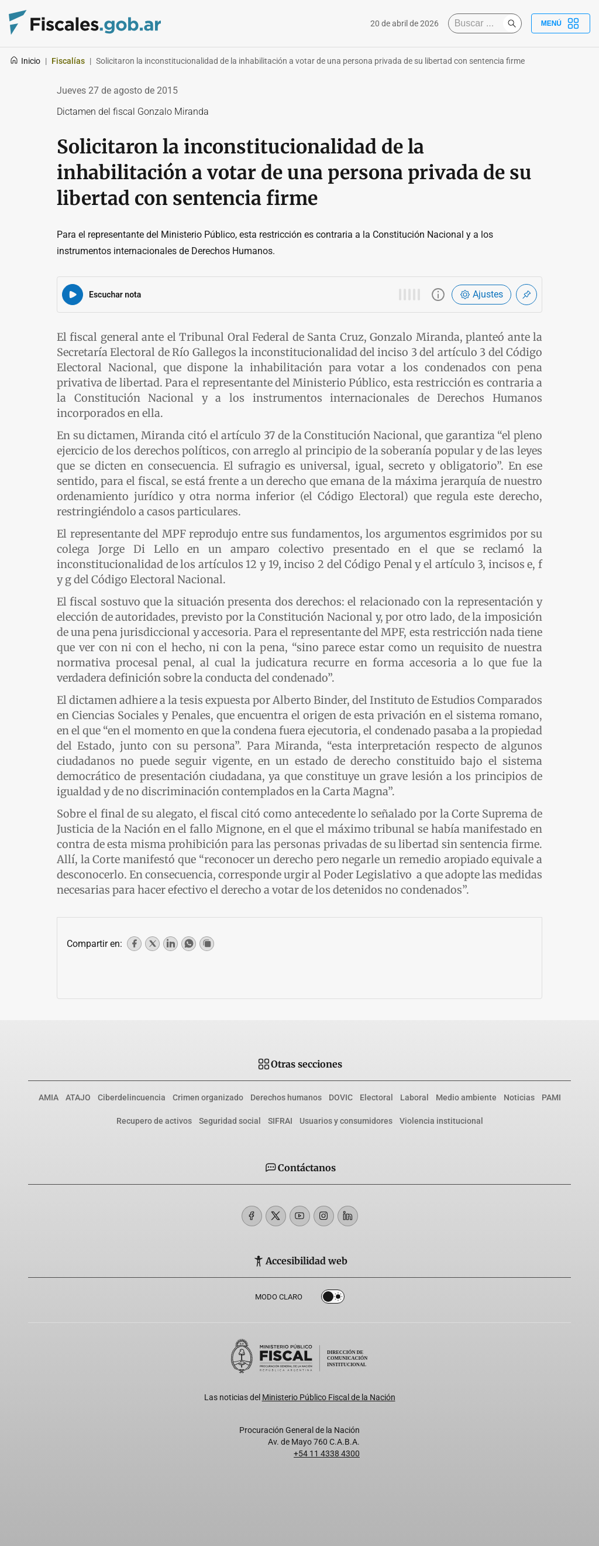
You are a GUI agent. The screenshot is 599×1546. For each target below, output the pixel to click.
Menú (560, 23)
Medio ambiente (466, 1097)
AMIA (48, 1097)
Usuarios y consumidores (346, 1121)
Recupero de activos (154, 1121)
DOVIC (341, 1097)
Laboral (414, 1097)
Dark (333, 1298)
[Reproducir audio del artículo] (72, 294)
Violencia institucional (441, 1121)
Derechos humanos (286, 1097)
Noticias (519, 1097)
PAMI (551, 1097)
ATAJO (78, 1097)
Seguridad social (230, 1121)
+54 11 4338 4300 (327, 1453)
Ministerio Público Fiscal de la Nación (328, 1397)
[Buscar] (478, 23)
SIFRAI (280, 1121)
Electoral (376, 1097)
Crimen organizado (208, 1097)
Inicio (24, 61)
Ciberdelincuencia (132, 1097)
